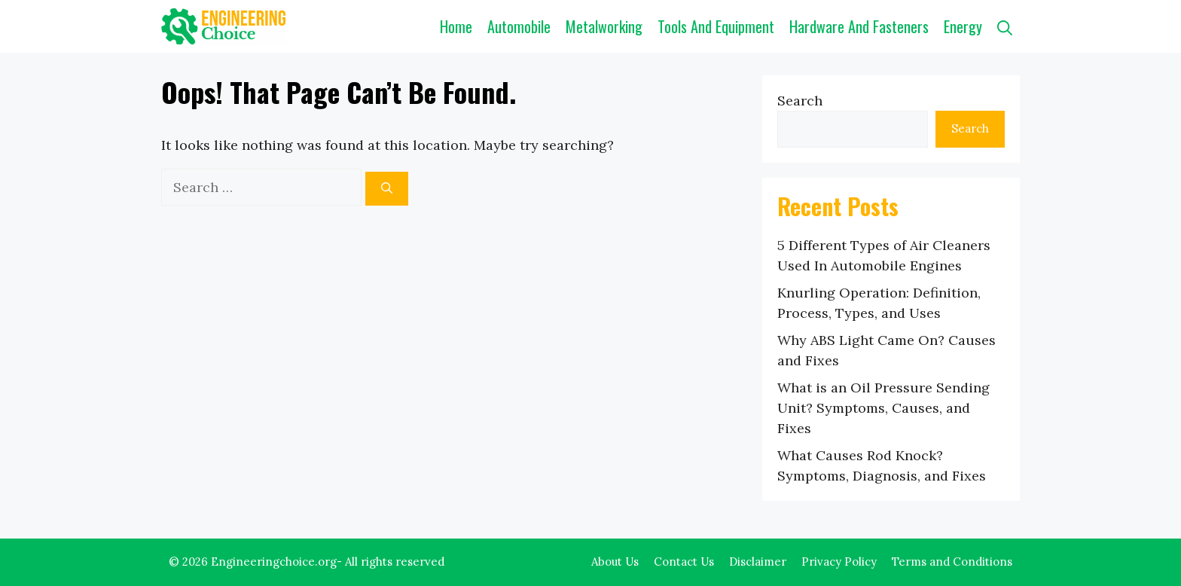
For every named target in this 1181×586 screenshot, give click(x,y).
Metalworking (604, 26)
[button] (1005, 26)
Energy (963, 26)
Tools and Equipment (716, 26)
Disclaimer (757, 561)
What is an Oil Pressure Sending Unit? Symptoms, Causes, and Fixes (883, 408)
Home (456, 26)
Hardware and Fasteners (859, 26)
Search (799, 100)
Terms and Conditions (952, 561)
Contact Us (684, 561)
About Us (615, 561)
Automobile (519, 26)
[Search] (386, 189)
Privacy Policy (839, 561)
